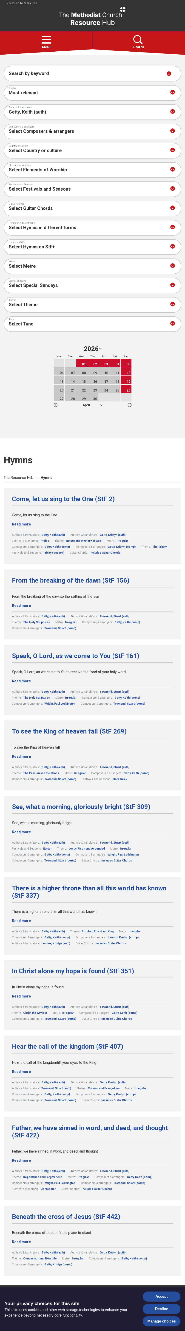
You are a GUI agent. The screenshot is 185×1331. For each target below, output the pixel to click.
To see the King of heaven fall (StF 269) (69, 731)
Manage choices (161, 1321)
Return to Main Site (22, 3)
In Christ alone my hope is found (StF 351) (73, 971)
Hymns (46, 477)
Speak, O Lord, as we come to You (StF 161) (75, 656)
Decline (161, 1309)
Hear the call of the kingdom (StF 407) (67, 1046)
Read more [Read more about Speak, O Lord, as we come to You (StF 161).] (21, 681)
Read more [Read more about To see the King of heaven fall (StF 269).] (21, 756)
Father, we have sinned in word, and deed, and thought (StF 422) (90, 1131)
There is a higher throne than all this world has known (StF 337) (89, 892)
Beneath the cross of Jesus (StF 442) (66, 1216)
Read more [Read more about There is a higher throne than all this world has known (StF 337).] (21, 921)
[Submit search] (169, 73)
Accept (162, 1296)
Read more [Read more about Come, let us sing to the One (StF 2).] (21, 524)
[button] (46, 39)
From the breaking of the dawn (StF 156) (70, 580)
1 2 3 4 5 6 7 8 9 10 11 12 (92, 405)
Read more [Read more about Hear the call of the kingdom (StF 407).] (21, 1072)
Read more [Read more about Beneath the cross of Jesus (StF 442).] (21, 1242)
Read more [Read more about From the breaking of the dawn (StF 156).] (21, 605)
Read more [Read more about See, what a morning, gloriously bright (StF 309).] (21, 832)
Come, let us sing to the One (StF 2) (63, 499)
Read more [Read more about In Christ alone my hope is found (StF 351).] (21, 996)
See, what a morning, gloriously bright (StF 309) (81, 807)
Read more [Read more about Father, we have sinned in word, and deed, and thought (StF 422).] (21, 1160)
